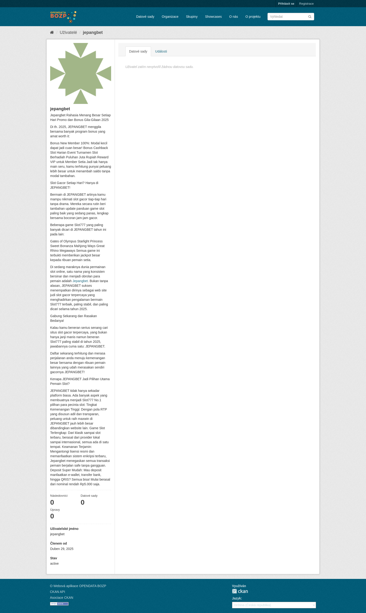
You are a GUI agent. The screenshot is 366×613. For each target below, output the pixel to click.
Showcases (213, 16)
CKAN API (57, 592)
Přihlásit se (286, 3)
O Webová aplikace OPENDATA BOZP (78, 586)
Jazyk (236, 598)
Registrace (306, 3)
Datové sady (145, 16)
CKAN (240, 591)
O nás (233, 16)
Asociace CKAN (61, 597)
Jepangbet (80, 281)
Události (161, 51)
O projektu (252, 16)
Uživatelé (68, 32)
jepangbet (93, 32)
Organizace (170, 16)
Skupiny (192, 16)
